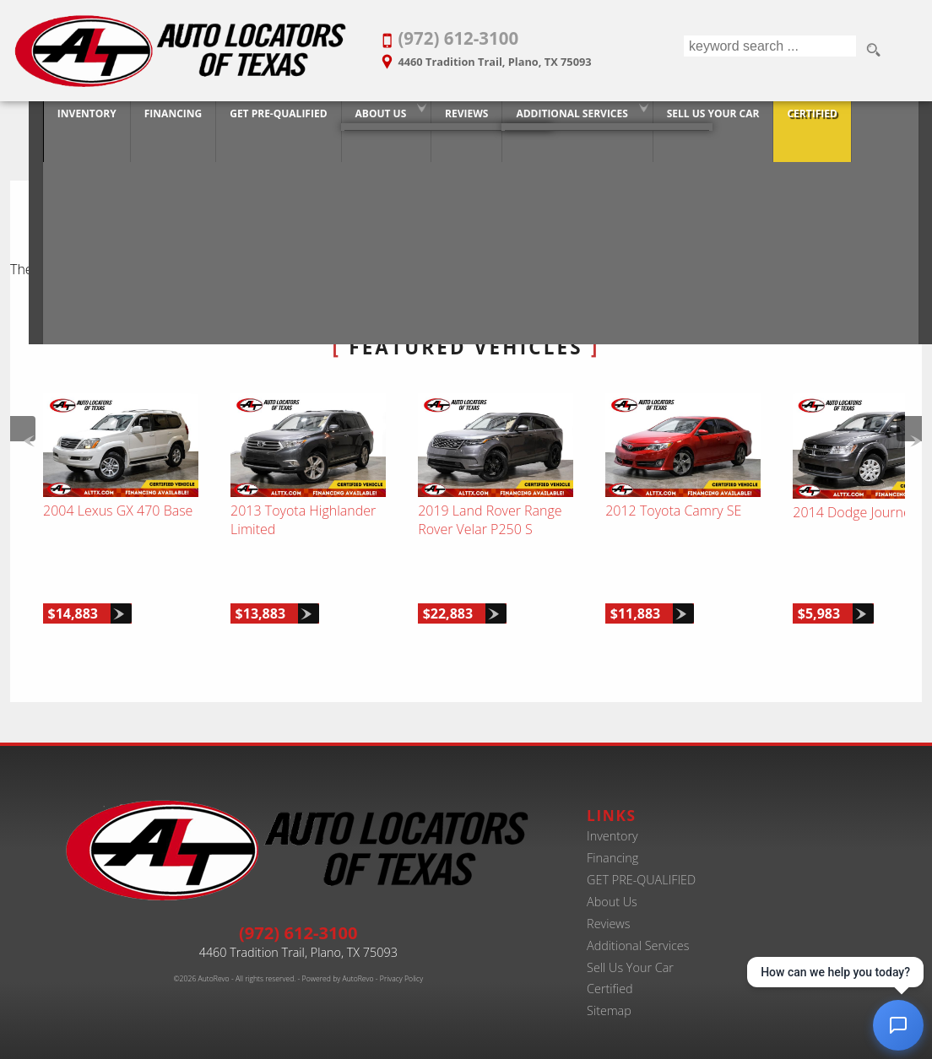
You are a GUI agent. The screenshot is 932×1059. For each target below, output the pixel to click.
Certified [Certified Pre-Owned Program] (780, 120)
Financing (612, 843)
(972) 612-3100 (298, 916)
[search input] (768, 51)
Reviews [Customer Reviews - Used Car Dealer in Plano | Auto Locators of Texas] (433, 120)
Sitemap (609, 995)
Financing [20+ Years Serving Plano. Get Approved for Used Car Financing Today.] (140, 120)
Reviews (608, 908)
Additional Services (638, 929)
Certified (610, 973)
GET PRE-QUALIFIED (641, 864)
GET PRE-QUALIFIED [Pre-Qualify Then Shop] (245, 120)
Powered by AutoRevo (338, 963)
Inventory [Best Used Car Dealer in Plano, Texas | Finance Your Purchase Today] (54, 120)
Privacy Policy (401, 963)
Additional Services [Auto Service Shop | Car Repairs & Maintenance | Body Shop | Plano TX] (539, 120)
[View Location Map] (517, 56)
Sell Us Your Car (630, 951)
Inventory (612, 821)
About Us (348, 120)
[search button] (873, 51)
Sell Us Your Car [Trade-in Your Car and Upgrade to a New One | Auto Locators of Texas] (680, 120)
